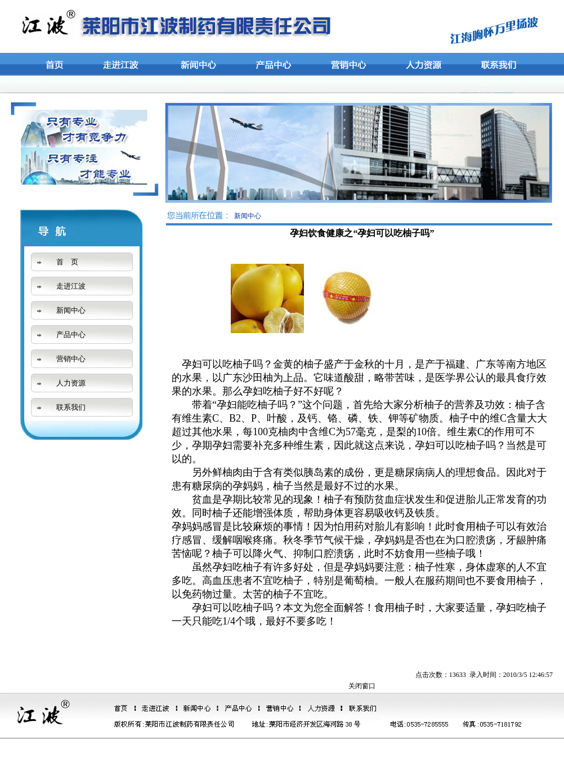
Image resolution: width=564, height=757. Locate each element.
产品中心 (71, 334)
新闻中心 (71, 310)
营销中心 (71, 359)
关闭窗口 (361, 686)
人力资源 (71, 383)
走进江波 (71, 286)
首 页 (67, 262)
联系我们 (71, 407)
